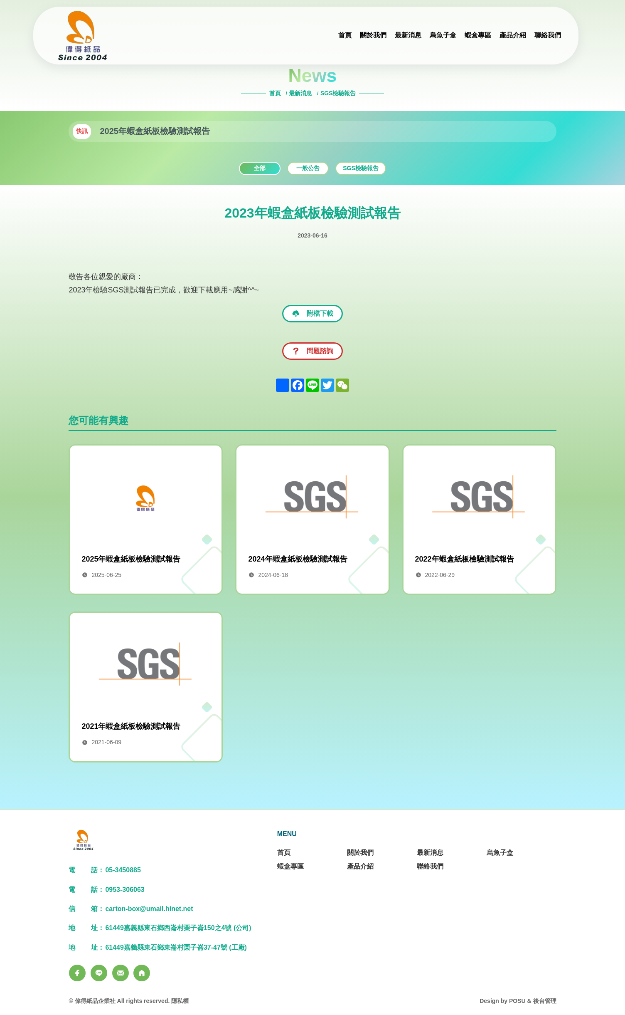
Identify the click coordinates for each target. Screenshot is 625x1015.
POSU (517, 1001)
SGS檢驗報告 (338, 93)
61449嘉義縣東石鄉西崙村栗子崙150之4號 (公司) (178, 927)
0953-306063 (124, 889)
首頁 (276, 93)
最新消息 (300, 93)
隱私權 (180, 1001)
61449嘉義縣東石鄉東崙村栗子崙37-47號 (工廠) (176, 947)
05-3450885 (122, 870)
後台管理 (544, 1001)
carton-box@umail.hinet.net (149, 908)
